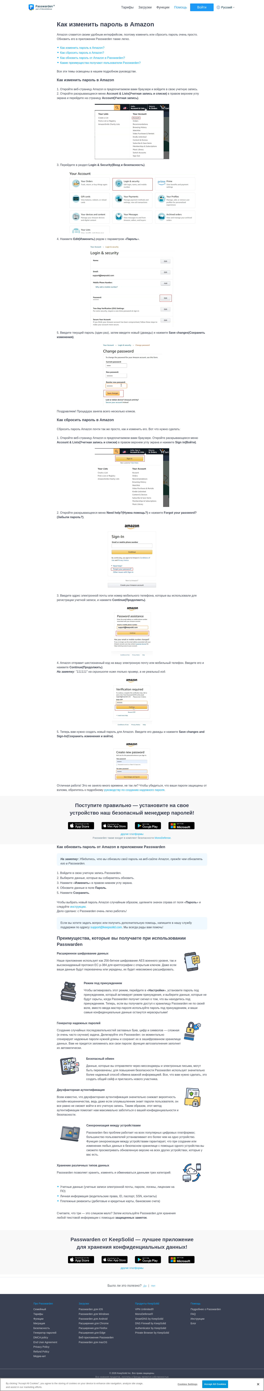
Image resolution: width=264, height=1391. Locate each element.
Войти (201, 7)
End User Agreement (45, 1342)
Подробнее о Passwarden (205, 1309)
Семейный (39, 1309)
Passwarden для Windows (94, 1314)
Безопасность (41, 1328)
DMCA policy (40, 1337)
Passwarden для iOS (91, 1309)
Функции (162, 7)
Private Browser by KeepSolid (152, 1332)
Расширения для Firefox (93, 1328)
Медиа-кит (39, 1356)
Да (145, 1285)
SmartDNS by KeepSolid (149, 1318)
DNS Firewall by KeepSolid (150, 1323)
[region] (132, 1384)
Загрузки (145, 7)
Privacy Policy (41, 1346)
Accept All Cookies (215, 1384)
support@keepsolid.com (106, 927)
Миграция (39, 1323)
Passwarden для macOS (93, 1342)
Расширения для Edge (92, 1332)
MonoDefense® (144, 1314)
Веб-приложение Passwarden (96, 1337)
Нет (153, 1285)
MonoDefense (162, 837)
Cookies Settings (187, 1384)
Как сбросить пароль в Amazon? (82, 52)
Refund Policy (41, 1351)
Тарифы (127, 7)
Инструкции (197, 1318)
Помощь (180, 7)
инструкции (78, 906)
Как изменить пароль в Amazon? (82, 47)
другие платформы (132, 834)
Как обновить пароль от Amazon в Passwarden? (92, 57)
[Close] (258, 1384)
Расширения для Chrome (94, 1323)
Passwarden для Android (93, 1318)
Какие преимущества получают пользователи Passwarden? (100, 62)
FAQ (193, 1314)
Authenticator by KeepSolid (150, 1328)
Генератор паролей (44, 1332)
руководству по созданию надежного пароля (134, 789)
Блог (193, 1323)
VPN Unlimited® (144, 1309)
